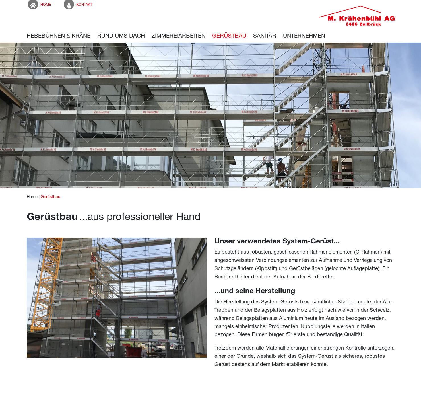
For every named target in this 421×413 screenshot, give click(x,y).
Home (39, 4)
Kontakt (77, 4)
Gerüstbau (50, 196)
